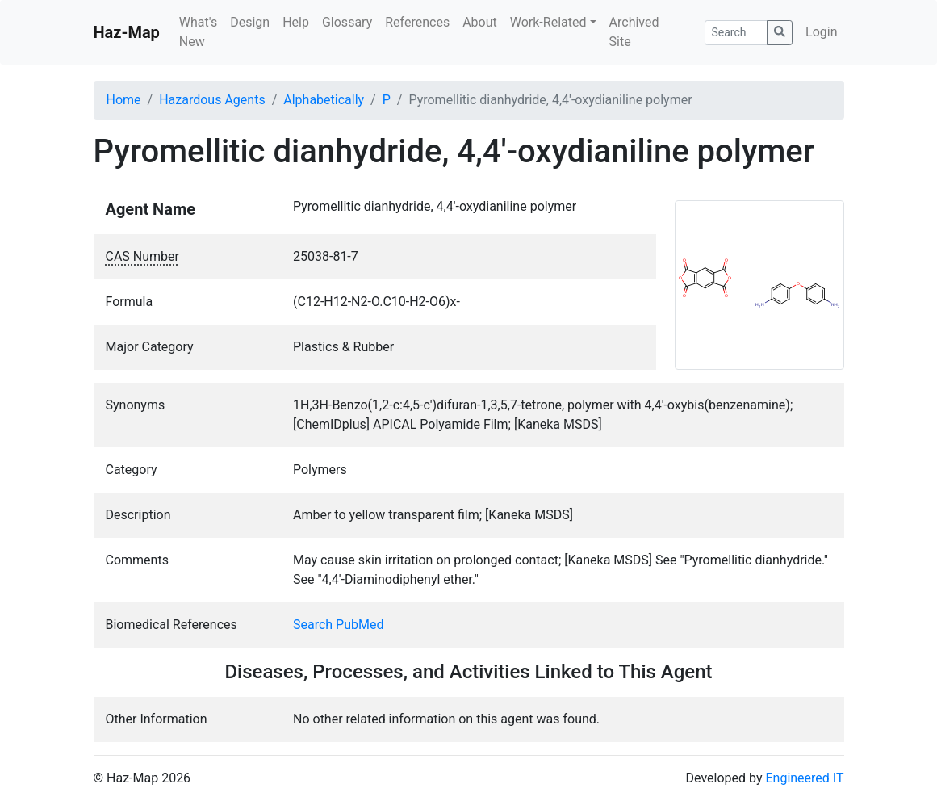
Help (295, 22)
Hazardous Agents (212, 99)
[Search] (736, 32)
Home (124, 99)
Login (821, 32)
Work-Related (548, 22)
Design (250, 22)
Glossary (347, 22)
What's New (198, 32)
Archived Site (634, 32)
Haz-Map (127, 32)
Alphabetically (323, 99)
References (417, 22)
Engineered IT (804, 778)
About (479, 22)
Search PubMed (338, 624)
